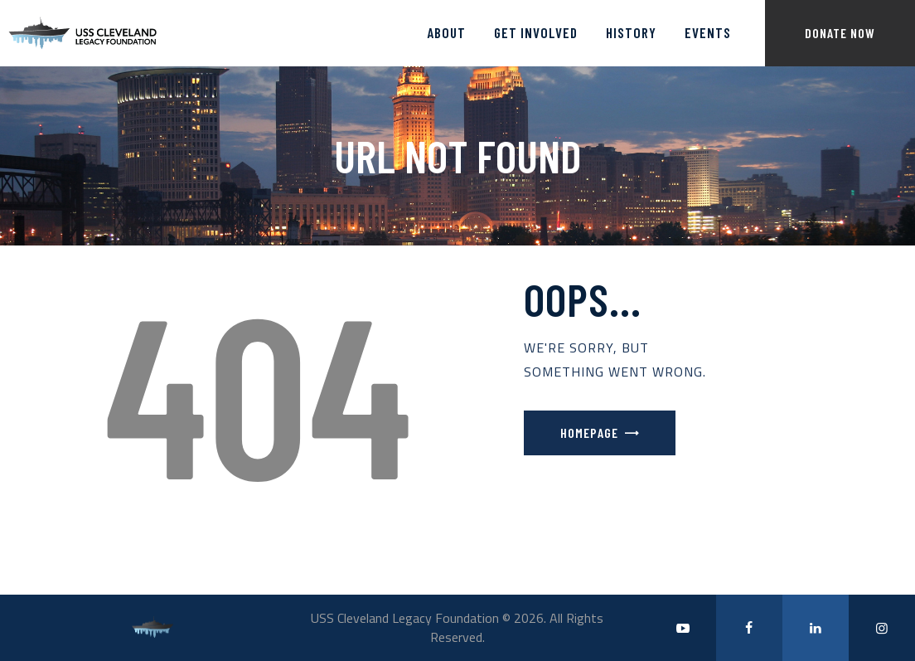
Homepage (589, 432)
